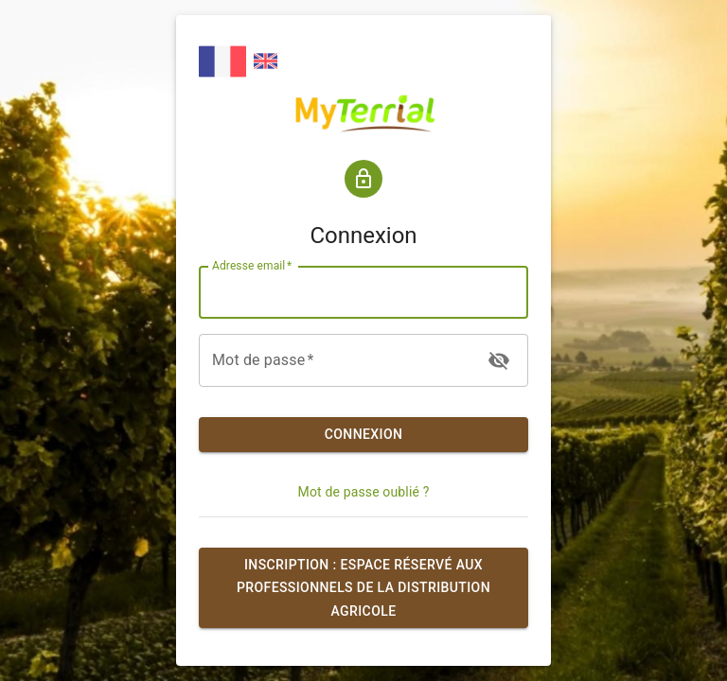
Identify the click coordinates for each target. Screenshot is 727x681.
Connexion (363, 434)
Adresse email (252, 265)
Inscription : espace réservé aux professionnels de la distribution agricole (363, 588)
